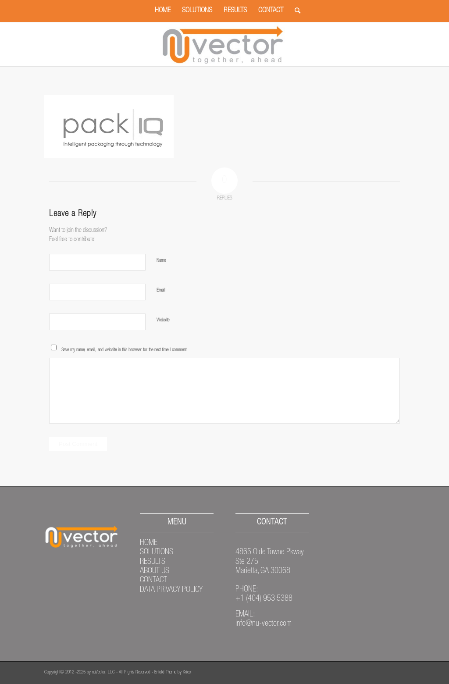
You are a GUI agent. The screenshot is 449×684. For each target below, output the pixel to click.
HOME (148, 543)
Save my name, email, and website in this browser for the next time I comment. (124, 350)
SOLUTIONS (156, 552)
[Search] (294, 11)
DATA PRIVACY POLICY (171, 590)
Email (162, 290)
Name (163, 261)
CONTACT (153, 580)
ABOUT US (154, 571)
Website (163, 320)
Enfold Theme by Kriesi (173, 672)
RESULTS (152, 562)
